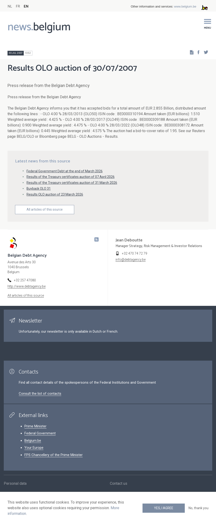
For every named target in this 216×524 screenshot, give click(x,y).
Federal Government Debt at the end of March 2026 (65, 171)
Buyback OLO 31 (39, 188)
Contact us (118, 485)
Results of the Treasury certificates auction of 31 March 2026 (72, 183)
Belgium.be (32, 440)
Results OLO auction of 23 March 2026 (55, 194)
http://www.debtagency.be (27, 286)
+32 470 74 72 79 (134, 253)
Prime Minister (35, 426)
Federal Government (40, 433)
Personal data (15, 485)
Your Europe (33, 447)
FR (18, 6)
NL (10, 6)
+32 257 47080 (25, 280)
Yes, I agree (163, 508)
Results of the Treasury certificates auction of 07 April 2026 (71, 177)
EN (26, 6)
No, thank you (198, 508)
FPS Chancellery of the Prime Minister (53, 455)
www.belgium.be (185, 6)
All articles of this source (45, 209)
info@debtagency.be (131, 259)
